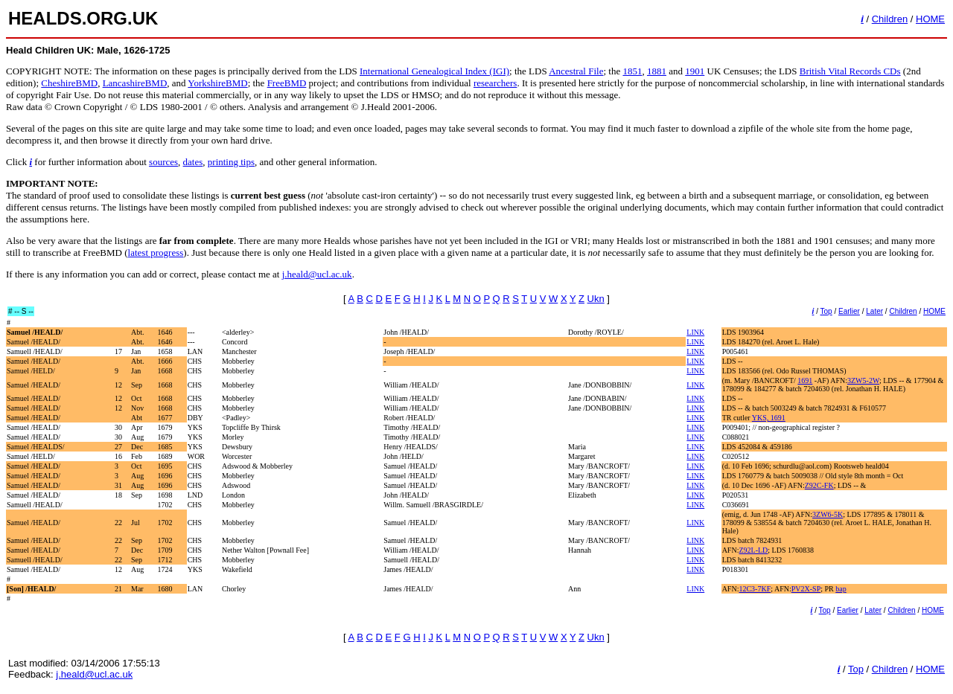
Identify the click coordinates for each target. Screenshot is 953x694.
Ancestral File (576, 71)
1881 (656, 71)
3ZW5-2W (863, 380)
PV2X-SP (805, 589)
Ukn (596, 298)
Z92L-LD (753, 550)
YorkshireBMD (217, 83)
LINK (695, 332)
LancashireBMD (135, 83)
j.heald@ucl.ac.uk (317, 274)
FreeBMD (287, 83)
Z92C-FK (819, 485)
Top (826, 311)
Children (890, 19)
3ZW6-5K (827, 514)
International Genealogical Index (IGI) (434, 71)
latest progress (156, 252)
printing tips (231, 161)
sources (163, 161)
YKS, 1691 (768, 418)
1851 (632, 71)
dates (193, 161)
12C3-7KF (755, 589)
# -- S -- (21, 311)
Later (874, 311)
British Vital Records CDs (850, 71)
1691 (804, 380)
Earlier (849, 311)
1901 (694, 71)
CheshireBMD (69, 83)
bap (840, 589)
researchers (495, 83)
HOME (930, 19)
